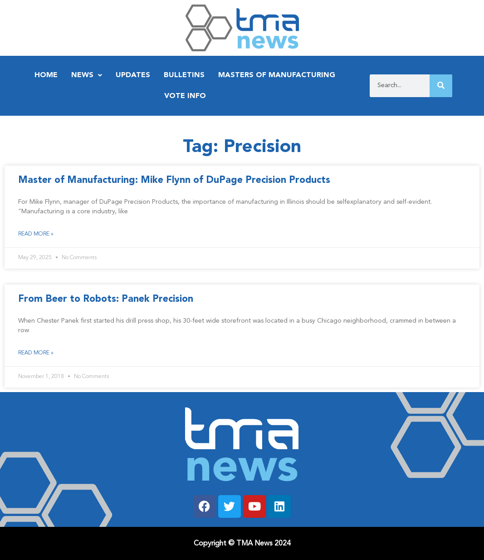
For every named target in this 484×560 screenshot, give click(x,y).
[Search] (441, 85)
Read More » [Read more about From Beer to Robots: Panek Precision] (36, 353)
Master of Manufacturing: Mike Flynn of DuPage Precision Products (174, 180)
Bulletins (184, 75)
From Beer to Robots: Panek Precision (105, 299)
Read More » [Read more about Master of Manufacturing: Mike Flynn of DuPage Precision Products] (36, 234)
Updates (133, 75)
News (86, 75)
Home (46, 75)
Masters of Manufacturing (276, 75)
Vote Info (185, 96)
